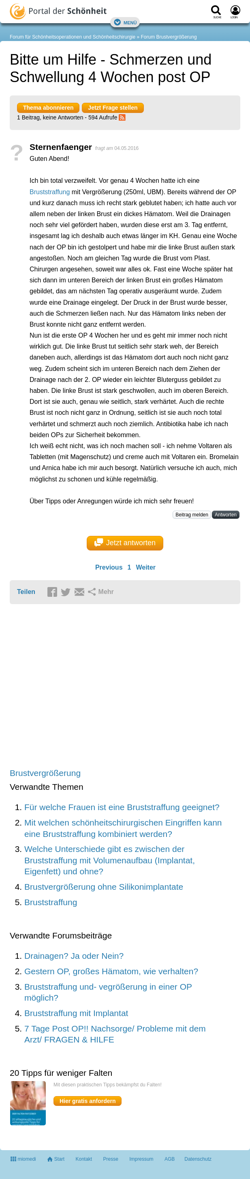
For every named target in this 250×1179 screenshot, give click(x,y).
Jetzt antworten (125, 542)
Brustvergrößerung (45, 773)
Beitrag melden (191, 515)
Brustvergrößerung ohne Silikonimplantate (103, 886)
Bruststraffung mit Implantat (76, 1013)
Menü (125, 22)
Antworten (226, 515)
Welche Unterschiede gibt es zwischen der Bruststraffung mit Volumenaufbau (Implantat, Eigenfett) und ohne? (109, 860)
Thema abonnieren (48, 107)
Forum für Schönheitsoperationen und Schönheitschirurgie (72, 37)
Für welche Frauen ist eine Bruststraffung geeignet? (122, 807)
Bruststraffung (50, 192)
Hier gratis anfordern (87, 1101)
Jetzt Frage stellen (112, 107)
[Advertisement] (125, 686)
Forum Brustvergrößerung (169, 37)
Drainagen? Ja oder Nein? (74, 955)
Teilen (26, 591)
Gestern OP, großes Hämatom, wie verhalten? (111, 971)
